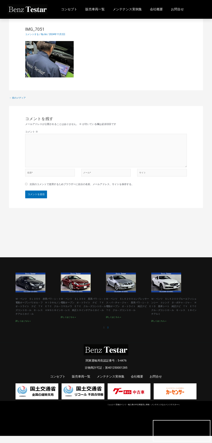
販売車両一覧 (95, 9)
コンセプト (69, 9)
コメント (31, 132)
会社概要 (156, 9)
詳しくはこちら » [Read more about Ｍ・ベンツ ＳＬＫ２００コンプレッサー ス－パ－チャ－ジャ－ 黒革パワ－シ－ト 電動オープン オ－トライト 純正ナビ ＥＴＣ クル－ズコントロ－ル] (113, 324)
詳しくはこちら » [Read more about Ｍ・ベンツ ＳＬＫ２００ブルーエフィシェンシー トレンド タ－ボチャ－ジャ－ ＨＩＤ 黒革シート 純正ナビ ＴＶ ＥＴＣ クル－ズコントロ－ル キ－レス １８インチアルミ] (158, 328)
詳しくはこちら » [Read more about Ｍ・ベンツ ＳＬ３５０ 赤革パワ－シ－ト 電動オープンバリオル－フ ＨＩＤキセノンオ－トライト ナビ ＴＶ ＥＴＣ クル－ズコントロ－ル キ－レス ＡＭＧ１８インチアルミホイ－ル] (23, 328)
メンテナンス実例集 (127, 9)
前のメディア (18, 97)
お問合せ (177, 9)
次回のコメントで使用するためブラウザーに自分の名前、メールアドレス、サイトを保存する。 (82, 187)
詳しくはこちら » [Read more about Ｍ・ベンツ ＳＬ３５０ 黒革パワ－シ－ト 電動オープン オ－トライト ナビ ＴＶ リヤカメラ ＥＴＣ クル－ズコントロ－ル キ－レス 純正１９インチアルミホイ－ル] (68, 328)
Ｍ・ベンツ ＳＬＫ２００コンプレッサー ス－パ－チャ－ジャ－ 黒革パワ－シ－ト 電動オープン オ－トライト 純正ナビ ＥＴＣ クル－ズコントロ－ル (129, 309)
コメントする (32, 34)
